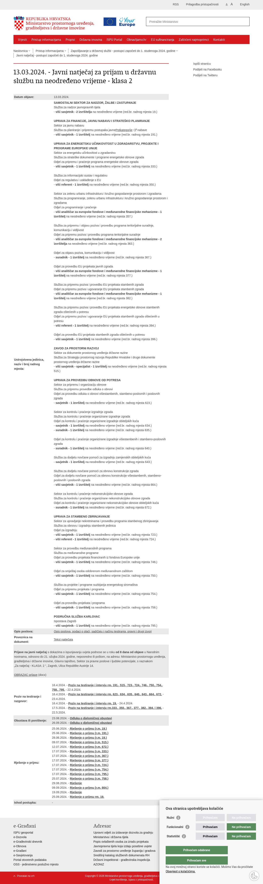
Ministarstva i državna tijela (110, 837)
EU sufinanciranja (162, 40)
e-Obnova (19, 846)
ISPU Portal (114, 40)
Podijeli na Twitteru (202, 75)
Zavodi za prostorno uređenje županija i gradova (124, 850)
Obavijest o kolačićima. (180, 871)
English (245, 4)
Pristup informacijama (46, 40)
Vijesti (22, 40)
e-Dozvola (20, 837)
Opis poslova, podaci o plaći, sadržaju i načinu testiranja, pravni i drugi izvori (103, 631)
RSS (176, 4)
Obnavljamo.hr (136, 40)
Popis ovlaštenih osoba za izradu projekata (120, 841)
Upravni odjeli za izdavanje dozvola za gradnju (123, 832)
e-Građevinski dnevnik (27, 841)
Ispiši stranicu (199, 64)
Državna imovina (91, 40)
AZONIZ (98, 864)
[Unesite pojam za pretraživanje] (179, 21)
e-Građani (19, 850)
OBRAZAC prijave (25, 674)
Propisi (70, 40)
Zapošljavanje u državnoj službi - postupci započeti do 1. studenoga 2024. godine (123, 50)
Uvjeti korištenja (118, 879)
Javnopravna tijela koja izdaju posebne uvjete (122, 846)
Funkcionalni (175, 835)
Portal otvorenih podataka (30, 859)
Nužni (170, 826)
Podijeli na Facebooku (204, 70)
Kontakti (219, 40)
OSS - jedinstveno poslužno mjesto (36, 864)
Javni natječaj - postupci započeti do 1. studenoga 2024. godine (57, 55)
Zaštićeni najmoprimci (194, 40)
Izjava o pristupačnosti (140, 879)
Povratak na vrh (26, 875)
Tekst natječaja (63, 639)
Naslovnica (20, 50)
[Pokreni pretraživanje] (244, 21)
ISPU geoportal (23, 832)
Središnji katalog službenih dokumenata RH (121, 855)
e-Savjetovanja (23, 855)
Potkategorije (124, 130)
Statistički (173, 844)
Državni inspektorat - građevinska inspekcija (121, 859)
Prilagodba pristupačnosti (202, 4)
